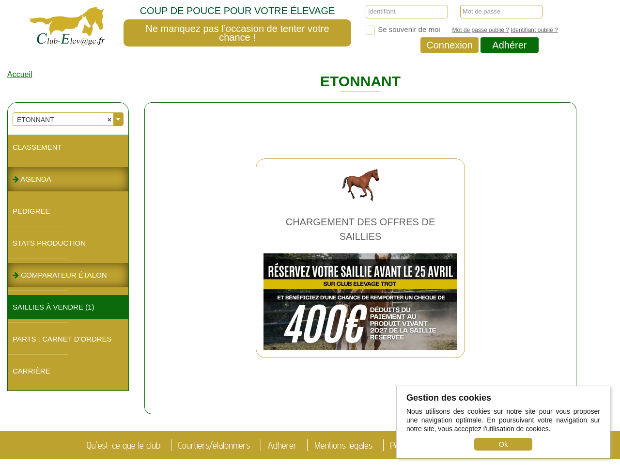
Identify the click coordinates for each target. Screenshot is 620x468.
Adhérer (509, 45)
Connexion (449, 45)
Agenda (32, 179)
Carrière (31, 371)
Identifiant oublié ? (534, 30)
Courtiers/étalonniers (214, 445)
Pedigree (31, 211)
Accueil (19, 74)
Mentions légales (343, 445)
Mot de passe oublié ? (480, 30)
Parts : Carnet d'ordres (62, 339)
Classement (37, 147)
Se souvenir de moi (403, 29)
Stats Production (49, 243)
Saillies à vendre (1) (53, 307)
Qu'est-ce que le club (123, 445)
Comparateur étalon (60, 275)
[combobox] (68, 119)
